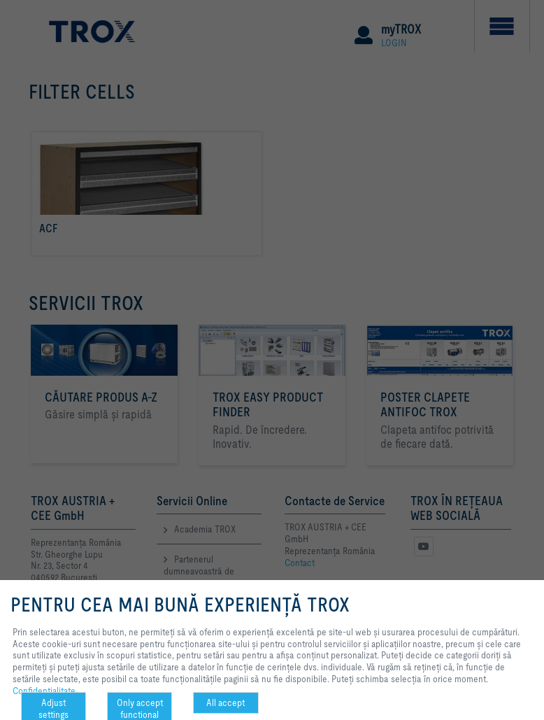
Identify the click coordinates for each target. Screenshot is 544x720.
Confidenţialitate (44, 690)
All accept (225, 702)
